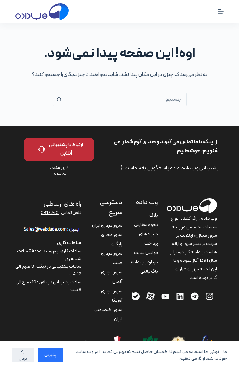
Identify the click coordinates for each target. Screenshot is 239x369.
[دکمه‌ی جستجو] (59, 99)
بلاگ (153, 215)
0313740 (50, 213)
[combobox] (126, 99)
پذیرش (50, 355)
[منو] (221, 12)
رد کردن (23, 355)
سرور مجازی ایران (107, 225)
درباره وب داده (144, 262)
